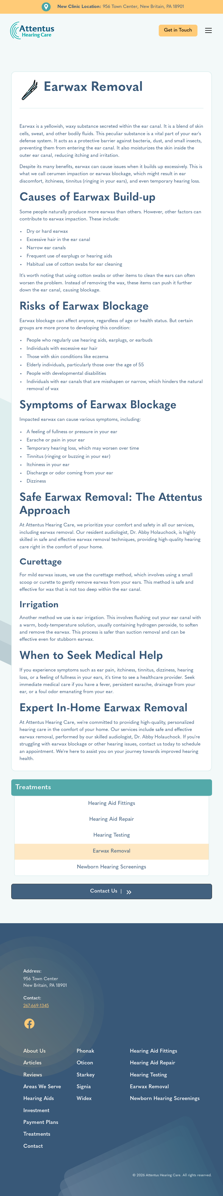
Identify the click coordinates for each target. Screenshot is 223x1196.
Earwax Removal (111, 852)
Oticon (85, 1063)
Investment (36, 1110)
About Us (34, 1051)
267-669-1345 (36, 1006)
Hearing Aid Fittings (111, 805)
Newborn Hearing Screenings (111, 868)
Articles (32, 1063)
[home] (32, 30)
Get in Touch (178, 30)
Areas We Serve (42, 1087)
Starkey (86, 1075)
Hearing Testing (111, 837)
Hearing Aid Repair (111, 821)
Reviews (32, 1075)
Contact (33, 1146)
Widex (84, 1098)
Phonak (85, 1051)
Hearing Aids (38, 1098)
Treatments (36, 1134)
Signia (84, 1087)
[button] (207, 30)
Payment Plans (40, 1122)
